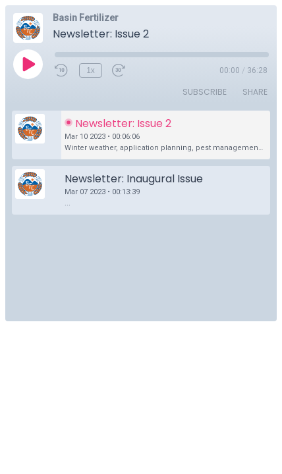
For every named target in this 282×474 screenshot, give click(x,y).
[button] (141, 135)
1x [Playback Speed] (90, 70)
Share (255, 91)
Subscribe (205, 91)
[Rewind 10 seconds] (62, 70)
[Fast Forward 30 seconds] (119, 70)
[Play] (27, 63)
